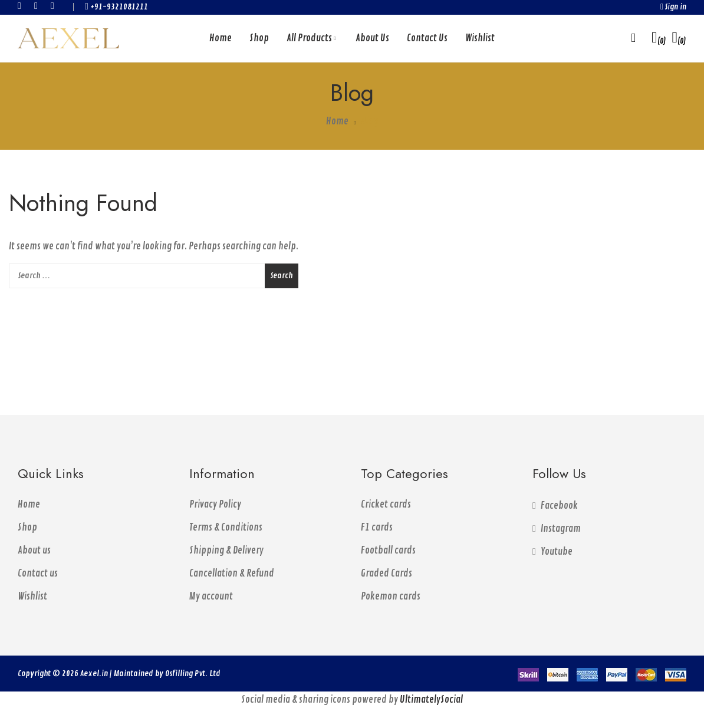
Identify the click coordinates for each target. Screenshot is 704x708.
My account (211, 596)
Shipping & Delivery (226, 550)
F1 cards (377, 528)
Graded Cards (386, 573)
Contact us (38, 573)
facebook (23, 6)
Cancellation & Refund (231, 573)
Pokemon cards (390, 596)
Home (29, 505)
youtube (56, 6)
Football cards (388, 550)
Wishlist (32, 596)
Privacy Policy (215, 505)
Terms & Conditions (225, 528)
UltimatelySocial (431, 700)
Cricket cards (386, 505)
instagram (39, 6)
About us (34, 550)
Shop (27, 528)
